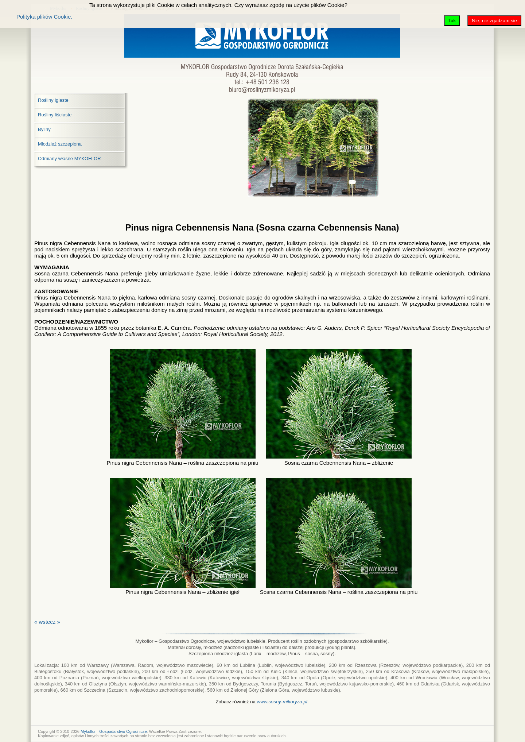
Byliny (44, 129)
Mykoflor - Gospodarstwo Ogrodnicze (114, 731)
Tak (452, 20)
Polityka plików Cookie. (44, 16)
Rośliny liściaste (54, 114)
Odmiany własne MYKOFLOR (69, 158)
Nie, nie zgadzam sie (494, 20)
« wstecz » (47, 622)
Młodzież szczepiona (60, 144)
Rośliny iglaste (53, 100)
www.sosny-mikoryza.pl (282, 701)
